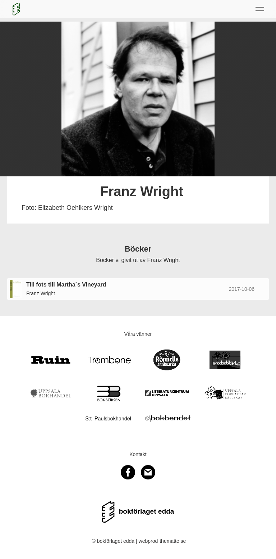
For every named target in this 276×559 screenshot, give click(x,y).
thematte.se (173, 541)
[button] (260, 9)
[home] (16, 9)
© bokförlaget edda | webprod (125, 541)
